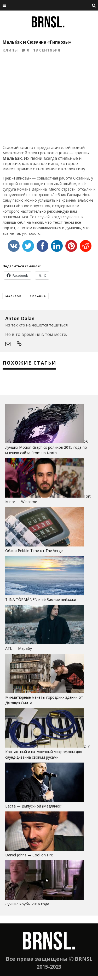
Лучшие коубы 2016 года (27, 903)
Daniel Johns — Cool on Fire (29, 854)
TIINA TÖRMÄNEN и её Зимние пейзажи (40, 599)
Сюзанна (38, 296)
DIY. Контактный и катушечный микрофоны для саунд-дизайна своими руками (47, 752)
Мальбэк (13, 296)
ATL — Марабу (18, 648)
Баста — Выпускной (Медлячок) (33, 806)
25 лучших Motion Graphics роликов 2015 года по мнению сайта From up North (46, 447)
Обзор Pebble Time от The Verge (34, 550)
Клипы (10, 50)
